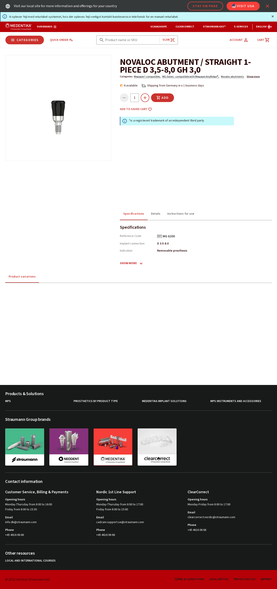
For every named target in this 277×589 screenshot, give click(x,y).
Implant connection (132, 243)
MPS (8, 401)
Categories (25, 40)
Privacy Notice (244, 579)
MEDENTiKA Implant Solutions (164, 401)
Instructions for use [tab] (180, 214)
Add (162, 97)
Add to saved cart (136, 109)
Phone (9, 530)
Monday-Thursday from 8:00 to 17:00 (119, 504)
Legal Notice (218, 579)
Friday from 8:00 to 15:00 (112, 509)
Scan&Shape (158, 27)
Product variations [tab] (22, 277)
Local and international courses (30, 561)
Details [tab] (156, 214)
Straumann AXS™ (214, 27)
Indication (126, 251)
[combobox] (131, 40)
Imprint (266, 579)
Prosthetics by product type (96, 401)
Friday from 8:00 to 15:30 (21, 509)
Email (9, 517)
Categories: (126, 76)
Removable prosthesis (172, 251)
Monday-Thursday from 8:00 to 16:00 (28, 504)
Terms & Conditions (189, 579)
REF (159, 236)
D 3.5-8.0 (163, 243)
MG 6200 (170, 236)
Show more (253, 76)
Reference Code (130, 236)
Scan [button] (169, 40)
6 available (131, 85)
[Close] (272, 16)
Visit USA (243, 6)
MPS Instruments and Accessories (235, 401)
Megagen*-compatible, (147, 76)
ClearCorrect (185, 27)
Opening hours (15, 499)
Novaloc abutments (232, 76)
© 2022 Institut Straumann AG (27, 579)
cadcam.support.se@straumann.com (120, 522)
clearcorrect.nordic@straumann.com (211, 517)
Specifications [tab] (133, 214)
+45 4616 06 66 (14, 535)
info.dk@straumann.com (21, 522)
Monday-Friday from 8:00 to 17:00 (209, 504)
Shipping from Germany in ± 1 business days (175, 85)
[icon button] (267, 6)
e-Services (241, 27)
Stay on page (205, 6)
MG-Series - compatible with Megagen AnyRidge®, (190, 76)
